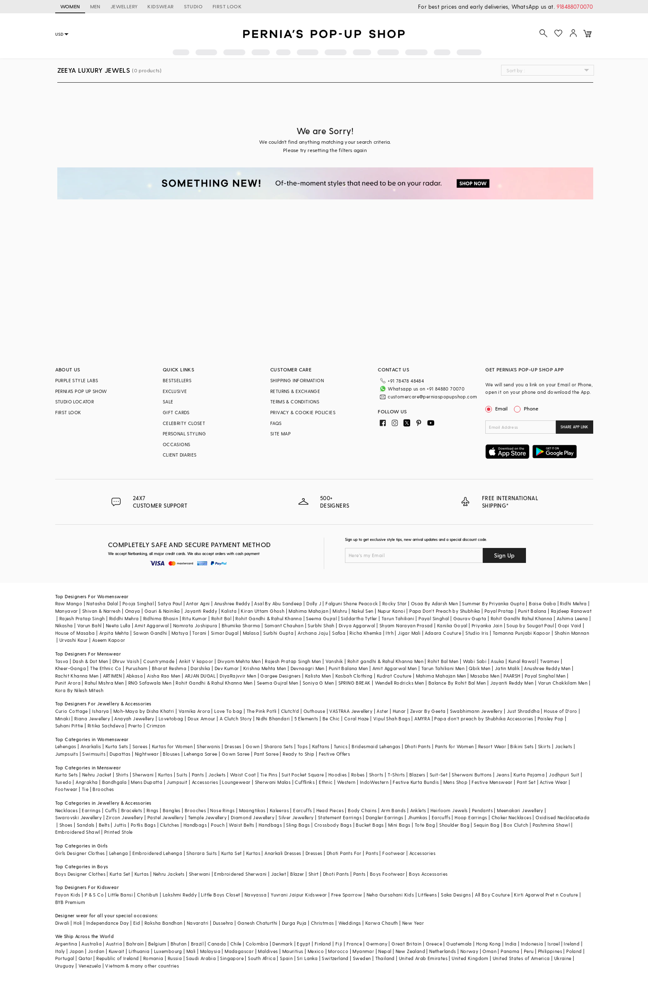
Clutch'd (290, 711)
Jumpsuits (66, 754)
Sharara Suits (201, 853)
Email (497, 408)
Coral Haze (356, 718)
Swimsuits (93, 754)
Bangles (172, 810)
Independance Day (107, 923)
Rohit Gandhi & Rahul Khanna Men (214, 682)
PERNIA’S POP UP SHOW (81, 391)
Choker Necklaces (511, 817)
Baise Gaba (542, 603)
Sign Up (504, 555)
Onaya (132, 611)
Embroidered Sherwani (240, 874)
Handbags (195, 825)
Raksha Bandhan (163, 923)
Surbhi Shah (321, 625)
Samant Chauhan (284, 625)
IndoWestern (374, 782)
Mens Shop (455, 782)
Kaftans (321, 746)
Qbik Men (479, 668)
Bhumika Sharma (241, 625)
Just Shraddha (523, 711)
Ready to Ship (298, 754)
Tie (85, 789)
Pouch (218, 825)
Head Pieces (330, 810)
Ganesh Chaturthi (257, 923)
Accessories (205, 782)
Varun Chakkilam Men (563, 682)
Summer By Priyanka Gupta (493, 603)
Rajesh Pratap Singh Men (293, 661)
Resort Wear (492, 746)
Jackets (563, 746)
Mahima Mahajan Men (441, 675)
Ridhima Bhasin (161, 618)
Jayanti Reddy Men (512, 682)
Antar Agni (198, 603)
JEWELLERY (124, 6)
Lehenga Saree (200, 754)
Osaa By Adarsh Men (434, 603)
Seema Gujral (321, 618)
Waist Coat (243, 774)
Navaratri (198, 923)
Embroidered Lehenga (157, 853)
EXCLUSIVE (175, 391)
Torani (199, 633)
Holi (77, 923)
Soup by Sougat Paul (530, 625)
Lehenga (118, 853)
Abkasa (134, 675)
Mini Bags (399, 825)
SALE (168, 401)
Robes (358, 774)
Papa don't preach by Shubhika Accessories (483, 718)
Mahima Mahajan (308, 611)
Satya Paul (170, 603)
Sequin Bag (486, 825)
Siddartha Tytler (359, 618)
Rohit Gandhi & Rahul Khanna (268, 618)
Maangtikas (252, 810)
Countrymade (158, 661)
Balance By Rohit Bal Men (457, 682)
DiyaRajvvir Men (238, 675)
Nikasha (64, 625)
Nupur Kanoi (391, 611)
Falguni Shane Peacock (351, 603)
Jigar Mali (409, 633)
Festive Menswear (492, 782)
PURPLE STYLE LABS (76, 380)
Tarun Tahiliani (397, 618)
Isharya (100, 711)
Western (346, 782)
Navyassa (256, 894)
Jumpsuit (176, 782)
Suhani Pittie (69, 725)
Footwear (66, 789)
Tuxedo (63, 782)
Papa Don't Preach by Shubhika (444, 611)
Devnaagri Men (308, 668)
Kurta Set (231, 853)
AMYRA (422, 718)
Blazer (297, 874)
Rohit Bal (221, 618)
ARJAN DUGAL (200, 675)
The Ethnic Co (105, 668)
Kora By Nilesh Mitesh (79, 690)
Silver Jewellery (296, 817)
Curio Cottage (71, 711)
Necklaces (66, 810)
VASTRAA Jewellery (350, 711)
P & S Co (94, 894)
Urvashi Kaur (73, 640)
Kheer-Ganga (70, 668)
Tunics (340, 746)
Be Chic (331, 718)
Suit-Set (438, 774)
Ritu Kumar (194, 618)
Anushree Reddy (232, 603)
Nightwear (147, 754)
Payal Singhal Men (545, 675)
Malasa (251, 633)
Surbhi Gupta (278, 633)
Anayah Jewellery (134, 718)
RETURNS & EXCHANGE (295, 391)
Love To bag (228, 711)
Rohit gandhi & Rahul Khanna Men (385, 661)
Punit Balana (532, 611)
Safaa (338, 633)
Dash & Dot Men (90, 661)
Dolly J (313, 603)
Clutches (169, 825)
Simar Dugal (224, 633)
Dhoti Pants (417, 746)
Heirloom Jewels (449, 810)
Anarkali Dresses (282, 853)
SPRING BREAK (354, 682)
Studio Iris (476, 633)
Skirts (544, 746)
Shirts (122, 774)
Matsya (179, 633)
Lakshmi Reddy (180, 894)
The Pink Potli (262, 711)
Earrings (91, 810)
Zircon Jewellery (124, 817)
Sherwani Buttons (472, 774)
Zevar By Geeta (428, 711)
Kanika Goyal (452, 625)
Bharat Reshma (169, 668)
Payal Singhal (433, 618)
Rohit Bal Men (443, 661)
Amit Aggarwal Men (394, 668)
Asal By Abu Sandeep (278, 603)
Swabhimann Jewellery (476, 711)
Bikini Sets (521, 746)
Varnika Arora (194, 711)
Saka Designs (456, 894)
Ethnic (326, 782)
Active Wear (553, 782)
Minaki (62, 718)
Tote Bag (425, 825)
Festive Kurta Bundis (416, 782)
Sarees (139, 746)
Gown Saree (236, 754)
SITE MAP (280, 433)
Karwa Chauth (381, 923)
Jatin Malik (507, 668)
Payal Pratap (499, 611)
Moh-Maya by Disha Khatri (143, 711)
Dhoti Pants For (344, 853)
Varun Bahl (89, 625)
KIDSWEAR (160, 6)
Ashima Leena (572, 618)
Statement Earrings (340, 817)
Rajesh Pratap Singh (82, 618)
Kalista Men (318, 675)
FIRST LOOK (227, 6)
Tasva (61, 661)
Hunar (399, 711)
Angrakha (87, 782)
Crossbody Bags (333, 825)
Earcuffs (302, 810)
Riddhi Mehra (124, 618)
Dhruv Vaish (125, 661)
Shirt (313, 874)
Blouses (171, 754)
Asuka (497, 661)
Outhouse (314, 711)
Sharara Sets (278, 746)
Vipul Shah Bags (391, 718)
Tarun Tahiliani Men (443, 668)
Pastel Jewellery (165, 817)
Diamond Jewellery (252, 817)
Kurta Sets (116, 746)
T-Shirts (396, 774)
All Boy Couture (492, 894)
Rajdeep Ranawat (571, 611)
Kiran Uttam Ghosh (262, 611)
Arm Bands (393, 810)
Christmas (322, 923)
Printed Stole (118, 832)
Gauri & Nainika (162, 611)
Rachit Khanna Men (77, 675)
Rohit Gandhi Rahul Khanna (522, 618)
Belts (104, 825)
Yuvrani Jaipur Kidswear (299, 894)
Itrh (390, 633)
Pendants (482, 810)
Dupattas (120, 754)
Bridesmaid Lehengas (376, 746)
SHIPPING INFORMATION (297, 380)
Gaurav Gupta (470, 618)
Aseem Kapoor (108, 640)
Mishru (340, 611)
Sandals (86, 825)
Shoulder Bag (454, 825)
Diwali (62, 923)
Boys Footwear (387, 874)
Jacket (278, 874)
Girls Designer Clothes (80, 853)
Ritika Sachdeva (106, 725)
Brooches (103, 789)
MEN (95, 6)
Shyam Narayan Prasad (406, 625)
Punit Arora (68, 682)
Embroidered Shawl (77, 832)
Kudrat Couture (394, 675)
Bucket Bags (370, 825)
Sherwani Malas (273, 782)
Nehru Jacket (97, 774)
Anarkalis (91, 746)
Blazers (417, 774)
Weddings (349, 923)
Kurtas (165, 774)
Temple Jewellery (207, 817)
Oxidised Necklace (557, 817)
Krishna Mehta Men (264, 668)
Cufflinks (305, 782)
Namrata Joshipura (195, 625)
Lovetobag (171, 718)
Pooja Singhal (138, 603)
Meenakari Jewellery (520, 810)
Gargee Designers (280, 675)
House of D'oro (560, 711)
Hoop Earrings (471, 817)
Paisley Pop (550, 718)
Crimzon (156, 725)
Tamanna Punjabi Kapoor (521, 633)
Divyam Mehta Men (239, 661)
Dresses (233, 746)
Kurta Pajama (529, 774)
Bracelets (131, 810)
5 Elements (306, 718)
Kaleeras (279, 810)
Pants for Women (454, 746)
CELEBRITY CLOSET (184, 423)
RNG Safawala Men (149, 682)
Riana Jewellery (92, 718)
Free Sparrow (346, 894)
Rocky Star (394, 603)
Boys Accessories (428, 874)
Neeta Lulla (118, 625)
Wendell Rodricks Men (399, 682)
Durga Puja (294, 923)
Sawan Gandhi (150, 633)
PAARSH (512, 675)
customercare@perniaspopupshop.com (432, 396)
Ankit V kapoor (196, 661)
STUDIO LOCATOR (74, 401)
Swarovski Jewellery (78, 817)
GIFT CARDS (176, 412)
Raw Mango (69, 603)
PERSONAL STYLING (184, 433)
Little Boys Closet (220, 894)
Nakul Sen (363, 611)
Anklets (418, 810)
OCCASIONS (177, 444)
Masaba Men (484, 675)
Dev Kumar (227, 668)
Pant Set (526, 782)
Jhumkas (418, 817)
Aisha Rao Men (163, 675)
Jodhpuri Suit (564, 774)
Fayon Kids (68, 894)
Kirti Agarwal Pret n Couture (546, 894)
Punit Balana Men (348, 668)
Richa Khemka (365, 633)
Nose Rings (222, 810)
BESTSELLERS (177, 380)
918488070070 (575, 6)
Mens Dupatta (146, 782)
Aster (382, 711)
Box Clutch (516, 825)
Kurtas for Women (172, 746)
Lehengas (65, 746)
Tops (302, 746)
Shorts (376, 774)
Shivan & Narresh (101, 611)
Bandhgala (114, 782)
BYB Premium (70, 902)
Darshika (200, 668)
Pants (198, 774)
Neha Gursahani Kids (390, 894)
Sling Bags (298, 825)
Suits (181, 774)
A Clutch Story (236, 718)
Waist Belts (241, 825)
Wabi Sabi (475, 661)
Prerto (135, 725)
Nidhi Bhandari (273, 718)
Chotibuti (148, 894)
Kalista (229, 611)
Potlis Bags (143, 825)
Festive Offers (334, 754)
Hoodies (337, 774)
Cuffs (111, 810)
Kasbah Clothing (354, 675)
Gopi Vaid (570, 625)
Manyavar (66, 611)
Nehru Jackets (169, 874)
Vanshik (334, 661)
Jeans (502, 774)
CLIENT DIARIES (180, 454)
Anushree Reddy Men (547, 668)
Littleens (427, 894)
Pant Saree (266, 754)
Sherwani (143, 774)
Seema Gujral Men (277, 682)
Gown (253, 746)
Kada (584, 817)
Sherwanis (208, 746)
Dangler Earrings (384, 817)
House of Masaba (75, 633)
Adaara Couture (443, 633)
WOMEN (70, 6)
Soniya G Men (318, 682)
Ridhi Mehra (573, 603)
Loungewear (236, 782)
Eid (136, 923)
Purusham (137, 668)
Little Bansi (120, 894)
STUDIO (193, 6)
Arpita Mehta (114, 633)
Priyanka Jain (487, 625)
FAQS (276, 423)
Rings (153, 810)
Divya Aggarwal (357, 625)
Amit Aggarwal (151, 625)
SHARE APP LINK (574, 427)
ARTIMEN (112, 675)
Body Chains (362, 810)
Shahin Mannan (572, 633)
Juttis (120, 825)
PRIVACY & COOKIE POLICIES (302, 412)
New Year (413, 923)
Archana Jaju (313, 633)
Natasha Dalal (102, 603)
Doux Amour (201, 718)
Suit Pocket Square (302, 774)
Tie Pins (268, 774)
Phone (530, 408)
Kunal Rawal (522, 661)
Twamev (549, 661)
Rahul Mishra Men (104, 682)
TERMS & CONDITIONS (294, 401)
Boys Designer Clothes (80, 874)
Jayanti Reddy (200, 611)
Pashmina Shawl (551, 825)
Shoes (66, 825)
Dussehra (223, 923)
